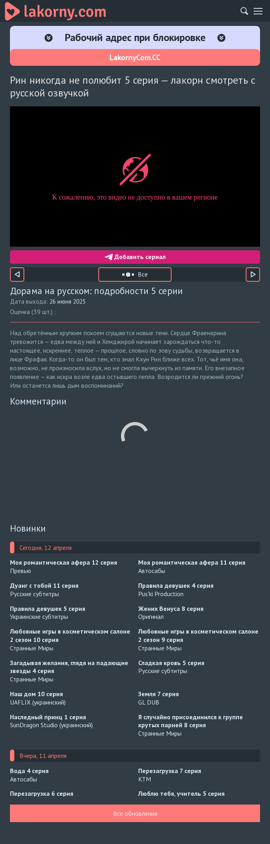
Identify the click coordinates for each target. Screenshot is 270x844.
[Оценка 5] (113, 312)
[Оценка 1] (66, 312)
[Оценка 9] (160, 312)
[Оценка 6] (125, 312)
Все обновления (135, 813)
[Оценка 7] (137, 312)
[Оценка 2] (77, 312)
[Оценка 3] (89, 312)
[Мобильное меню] (258, 11)
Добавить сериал (135, 257)
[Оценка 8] (149, 312)
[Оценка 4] (101, 312)
